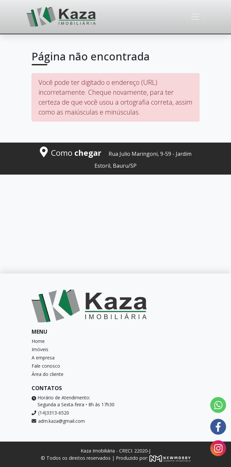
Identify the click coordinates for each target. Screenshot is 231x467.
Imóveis (40, 349)
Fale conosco (46, 366)
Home (38, 341)
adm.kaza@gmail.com (58, 421)
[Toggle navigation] (195, 16)
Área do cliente (48, 374)
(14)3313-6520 (50, 413)
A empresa (43, 357)
